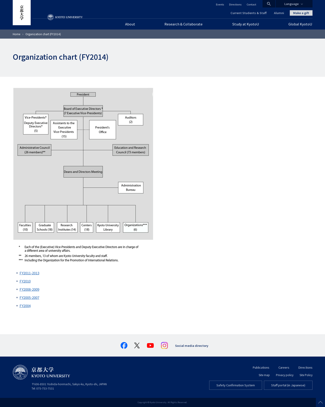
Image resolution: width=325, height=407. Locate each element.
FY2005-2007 (29, 297)
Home (16, 34)
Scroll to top (320, 402)
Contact (251, 4)
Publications (261, 367)
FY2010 (25, 281)
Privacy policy (284, 375)
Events (220, 4)
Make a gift (301, 13)
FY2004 (25, 305)
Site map (264, 375)
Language (291, 4)
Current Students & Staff (249, 13)
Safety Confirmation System (235, 385)
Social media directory (191, 345)
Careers (283, 367)
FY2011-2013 (29, 273)
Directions (235, 4)
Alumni (279, 13)
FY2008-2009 (29, 289)
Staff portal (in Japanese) (288, 385)
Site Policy (306, 375)
